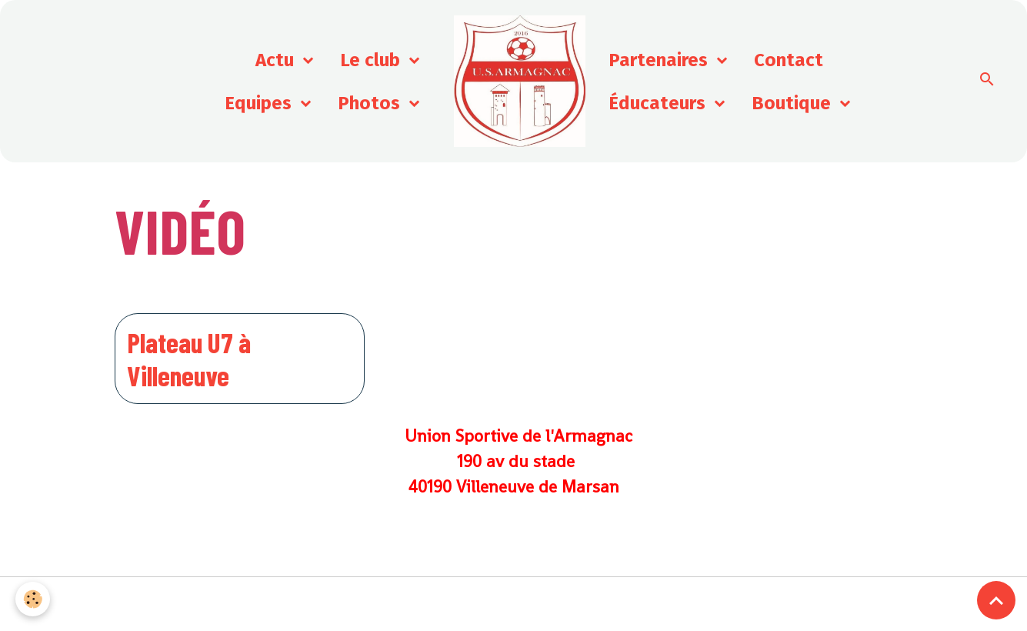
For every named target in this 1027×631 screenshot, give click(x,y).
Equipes (260, 103)
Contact (788, 60)
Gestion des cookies (513, 604)
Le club (372, 60)
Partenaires (660, 60)
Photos (371, 103)
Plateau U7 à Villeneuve (189, 359)
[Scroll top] (996, 600)
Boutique (793, 103)
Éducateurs (659, 103)
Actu (276, 60)
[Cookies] (32, 599)
